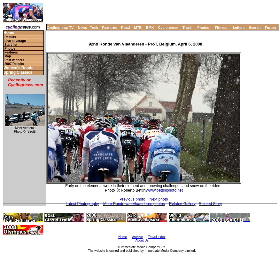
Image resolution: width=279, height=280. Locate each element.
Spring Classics (18, 72)
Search (255, 27)
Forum (270, 27)
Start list (10, 44)
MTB (138, 27)
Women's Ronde (18, 68)
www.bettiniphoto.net (165, 190)
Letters (239, 27)
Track (187, 27)
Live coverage (15, 41)
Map (7, 56)
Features (109, 27)
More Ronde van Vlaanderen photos (134, 204)
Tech (94, 27)
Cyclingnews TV (60, 27)
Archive (137, 237)
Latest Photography (82, 204)
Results (10, 37)
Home (9, 33)
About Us (141, 240)
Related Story (210, 204)
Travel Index (157, 237)
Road (125, 27)
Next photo (159, 199)
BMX (150, 27)
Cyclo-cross (168, 27)
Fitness (221, 27)
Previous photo (132, 199)
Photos (203, 27)
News (82, 27)
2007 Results (14, 64)
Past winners (14, 60)
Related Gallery (182, 204)
